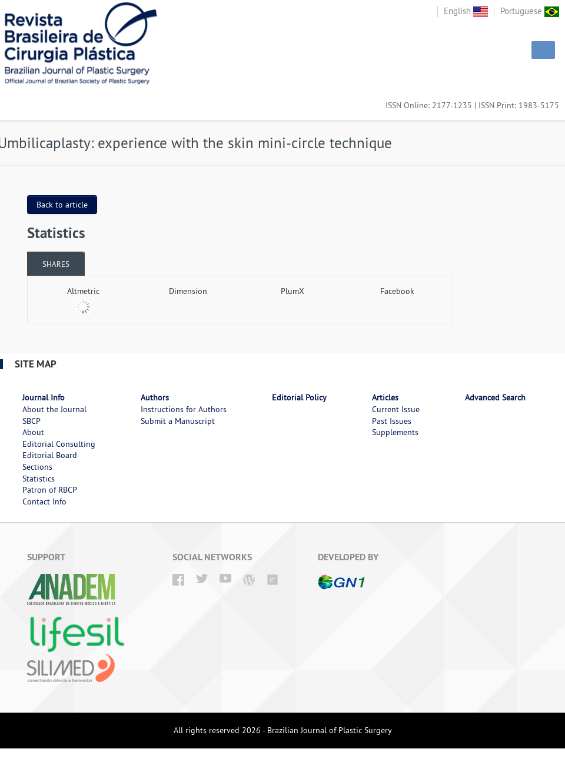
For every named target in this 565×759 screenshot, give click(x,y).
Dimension (188, 291)
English (466, 10)
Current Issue (396, 409)
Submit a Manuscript (178, 421)
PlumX (292, 291)
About (33, 432)
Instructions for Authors (184, 409)
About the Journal (54, 409)
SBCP (31, 421)
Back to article (62, 204)
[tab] (56, 264)
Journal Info (43, 397)
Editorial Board (49, 455)
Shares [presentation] (55, 264)
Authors (155, 397)
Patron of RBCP (49, 489)
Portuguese (529, 10)
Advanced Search (495, 397)
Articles (385, 397)
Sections (37, 467)
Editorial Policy (299, 397)
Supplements (395, 432)
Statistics (38, 478)
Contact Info (44, 501)
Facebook (397, 291)
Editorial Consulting (58, 444)
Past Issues (391, 421)
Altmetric (83, 291)
